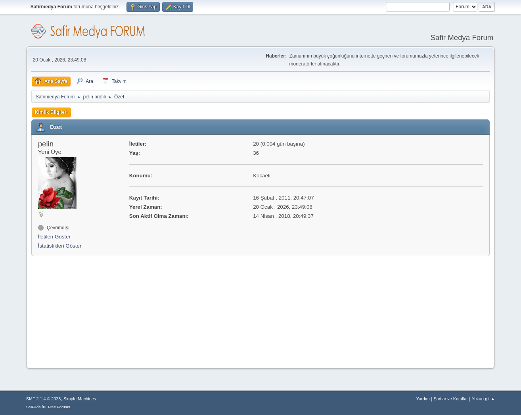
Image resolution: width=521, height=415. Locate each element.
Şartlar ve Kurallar (451, 398)
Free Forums (59, 407)
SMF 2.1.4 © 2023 (43, 398)
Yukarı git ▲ (483, 398)
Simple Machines (79, 398)
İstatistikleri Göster (60, 246)
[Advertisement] (80, 309)
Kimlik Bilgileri (51, 112)
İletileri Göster (54, 237)
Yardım (423, 398)
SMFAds (33, 407)
